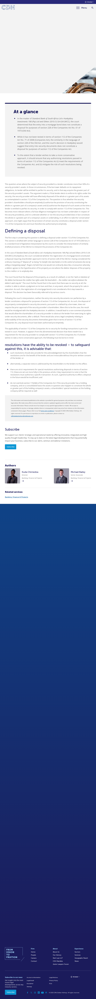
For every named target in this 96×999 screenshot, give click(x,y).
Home (33, 952)
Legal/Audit (30, 980)
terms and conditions (47, 411)
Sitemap (29, 986)
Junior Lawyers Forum (61, 964)
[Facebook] (27, 992)
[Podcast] (46, 992)
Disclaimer (30, 983)
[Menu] (81, 7)
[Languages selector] (89, 2)
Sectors (77, 952)
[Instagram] (35, 992)
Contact (34, 961)
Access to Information (33, 977)
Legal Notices (53, 977)
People (33, 955)
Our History (57, 955)
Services (78, 955)
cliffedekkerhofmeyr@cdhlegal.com (22, 416)
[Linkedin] (38, 992)
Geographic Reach (81, 958)
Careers (33, 958)
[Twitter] (31, 992)
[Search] (92, 8)
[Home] (8, 7)
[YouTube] (42, 992)
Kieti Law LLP (58, 958)
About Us (56, 952)
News (77, 961)
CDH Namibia (58, 961)
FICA (50, 983)
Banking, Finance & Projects (16, 497)
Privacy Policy (53, 980)
